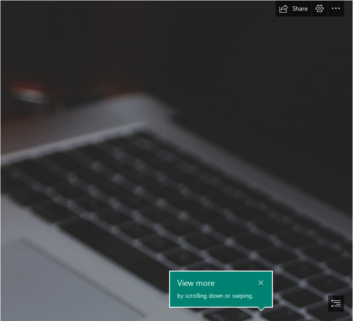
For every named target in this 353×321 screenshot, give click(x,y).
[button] (293, 8)
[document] (176, 160)
